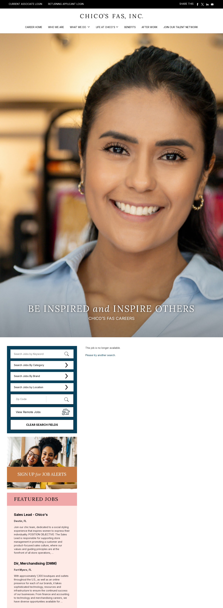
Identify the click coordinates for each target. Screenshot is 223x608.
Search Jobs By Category (29, 365)
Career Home (33, 27)
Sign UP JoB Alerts (42, 474)
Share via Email (212, 4)
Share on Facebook (197, 4)
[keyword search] (42, 353)
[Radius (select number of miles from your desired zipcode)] (58, 399)
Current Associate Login (25, 3)
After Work (149, 27)
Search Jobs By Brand (27, 376)
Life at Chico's (105, 27)
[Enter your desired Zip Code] (30, 399)
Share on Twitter (202, 4)
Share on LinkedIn (207, 4)
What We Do (78, 27)
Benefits (130, 27)
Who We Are (56, 27)
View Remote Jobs (28, 412)
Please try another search (100, 355)
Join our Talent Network (180, 27)
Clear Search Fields (42, 424)
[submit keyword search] (66, 353)
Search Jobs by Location (28, 387)
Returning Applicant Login (66, 4)
